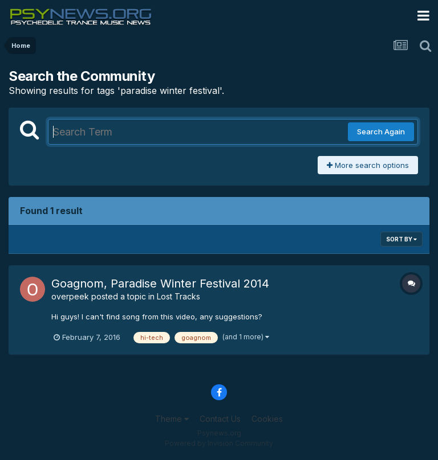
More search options (368, 165)
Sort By (401, 239)
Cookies (267, 419)
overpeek (70, 296)
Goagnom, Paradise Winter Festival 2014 (160, 283)
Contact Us (220, 419)
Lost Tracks (178, 296)
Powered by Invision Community (219, 443)
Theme (172, 419)
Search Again (381, 131)
